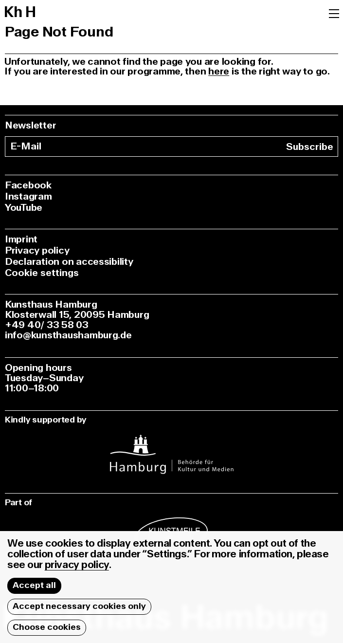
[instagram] (171, 448)
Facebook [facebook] (28, 185)
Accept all (34, 585)
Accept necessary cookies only (79, 606)
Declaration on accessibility (69, 262)
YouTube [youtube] (23, 207)
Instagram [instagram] (28, 196)
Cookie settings (42, 273)
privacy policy (77, 564)
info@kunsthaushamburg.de (68, 335)
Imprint (21, 239)
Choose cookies (47, 627)
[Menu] (334, 13)
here (218, 71)
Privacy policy (37, 250)
